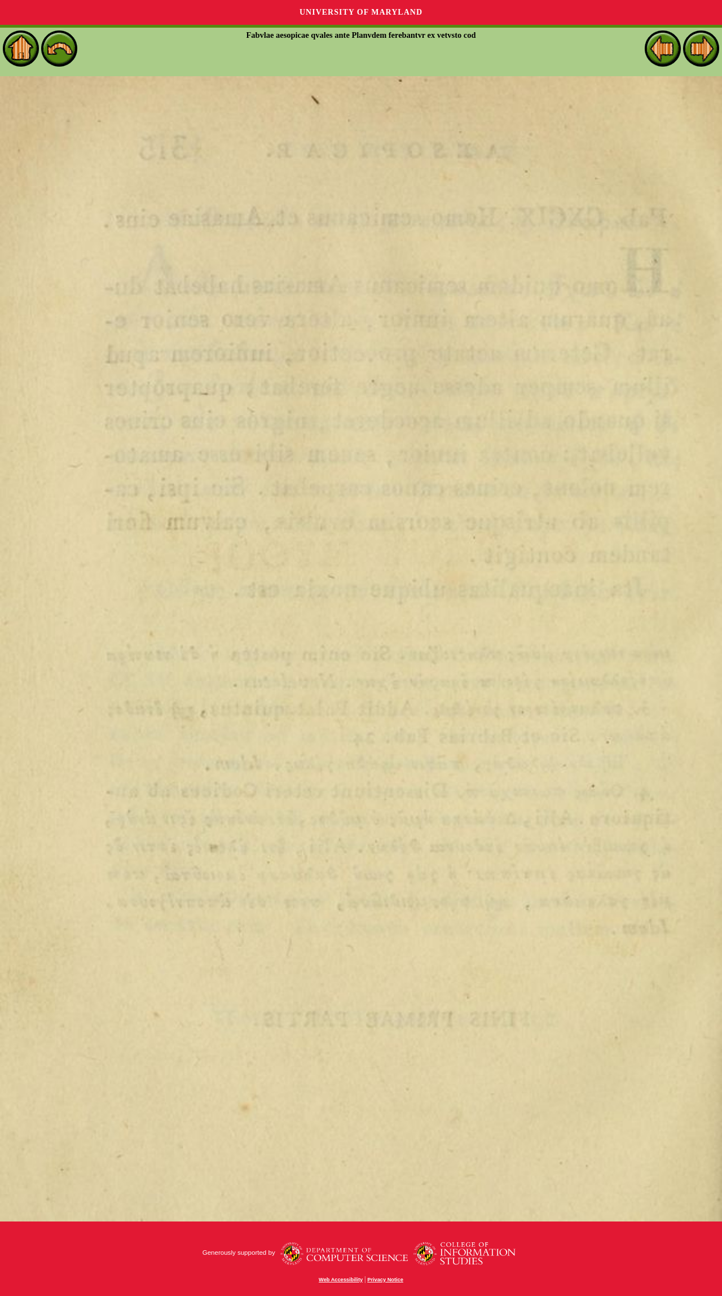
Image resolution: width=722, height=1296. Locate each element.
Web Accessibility (341, 1279)
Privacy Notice (385, 1279)
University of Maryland (361, 12)
